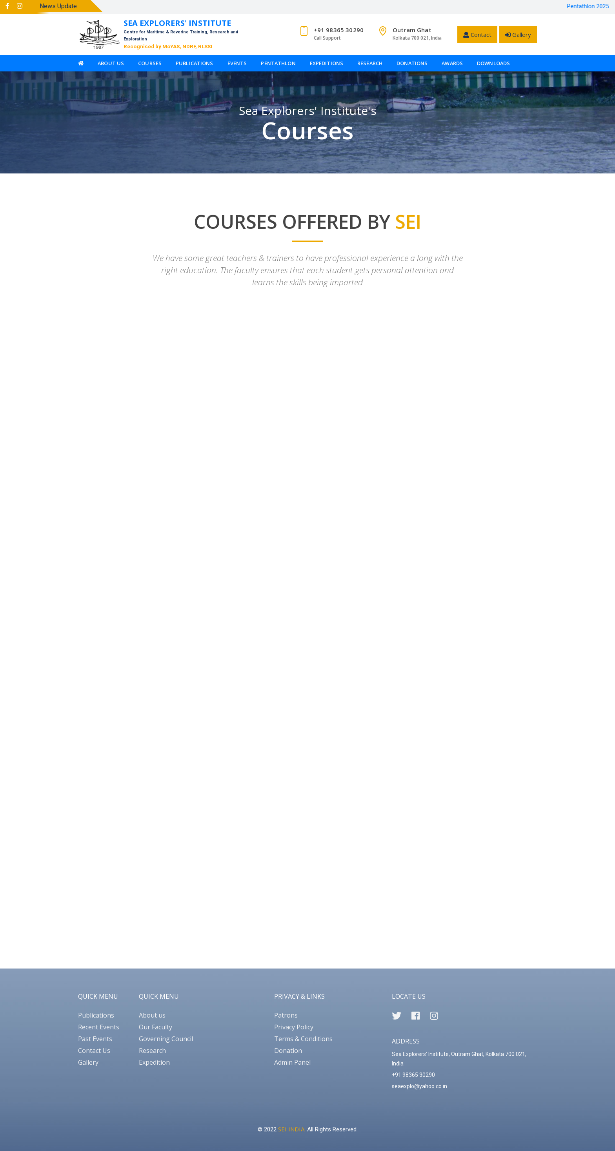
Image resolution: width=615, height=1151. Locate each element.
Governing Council (166, 1038)
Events (237, 63)
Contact (477, 34)
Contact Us (94, 1050)
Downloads (493, 63)
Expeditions (326, 63)
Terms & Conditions (303, 1038)
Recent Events (98, 1027)
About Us (111, 63)
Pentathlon (278, 63)
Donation (288, 1050)
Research (369, 63)
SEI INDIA (291, 1129)
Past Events (95, 1038)
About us (152, 1015)
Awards (452, 63)
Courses (150, 63)
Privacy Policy (293, 1027)
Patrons (286, 1015)
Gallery (518, 34)
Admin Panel (292, 1062)
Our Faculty (155, 1027)
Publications (194, 63)
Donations (412, 63)
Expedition (154, 1062)
